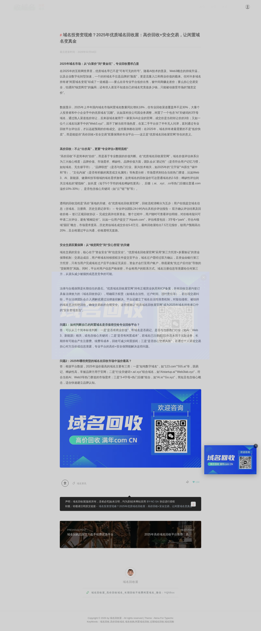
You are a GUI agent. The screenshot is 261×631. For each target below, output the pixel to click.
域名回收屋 (130, 582)
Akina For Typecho (163, 618)
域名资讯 (81, 484)
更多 (224, 6)
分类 (213, 6)
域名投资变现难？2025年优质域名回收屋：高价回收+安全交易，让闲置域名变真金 (145, 506)
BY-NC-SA (153, 502)
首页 (202, 6)
